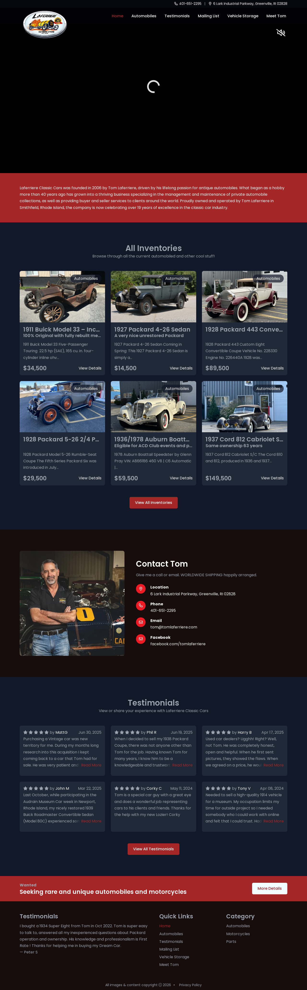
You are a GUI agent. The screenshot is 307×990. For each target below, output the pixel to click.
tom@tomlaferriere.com (173, 627)
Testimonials (177, 16)
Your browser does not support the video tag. (153, 86)
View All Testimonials (153, 849)
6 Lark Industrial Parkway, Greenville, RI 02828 (248, 3)
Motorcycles (238, 934)
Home (117, 16)
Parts (231, 941)
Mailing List (208, 16)
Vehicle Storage (242, 16)
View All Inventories (153, 502)
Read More (91, 765)
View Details (90, 368)
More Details (270, 888)
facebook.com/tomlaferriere (178, 644)
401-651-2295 (187, 3)
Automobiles (143, 16)
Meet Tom (276, 16)
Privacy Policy (190, 985)
